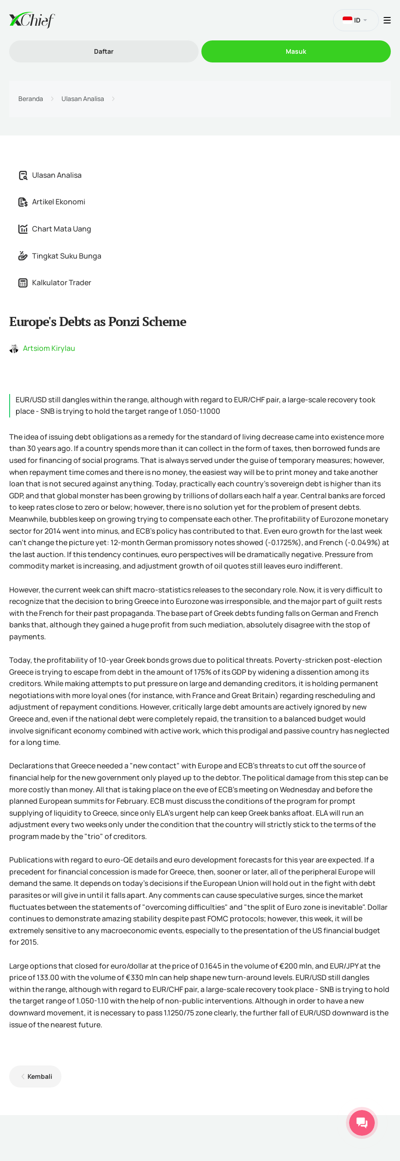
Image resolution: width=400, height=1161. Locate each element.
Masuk (296, 51)
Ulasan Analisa (82, 99)
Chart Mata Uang (54, 229)
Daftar (104, 51)
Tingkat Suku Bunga (59, 256)
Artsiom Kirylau (49, 348)
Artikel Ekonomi (51, 202)
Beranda (30, 99)
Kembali (40, 1076)
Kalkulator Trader (54, 282)
